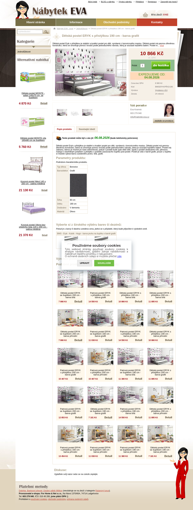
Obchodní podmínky (116, 22)
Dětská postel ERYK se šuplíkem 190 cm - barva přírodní (160, 449)
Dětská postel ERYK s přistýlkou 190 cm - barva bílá (130, 295)
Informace (76, 22)
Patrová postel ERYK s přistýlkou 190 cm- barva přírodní (130, 333)
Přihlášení (140, 2)
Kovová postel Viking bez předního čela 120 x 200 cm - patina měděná (33, 226)
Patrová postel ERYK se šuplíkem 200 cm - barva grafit (70, 411)
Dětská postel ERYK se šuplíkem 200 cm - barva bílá (70, 295)
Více (162, 45)
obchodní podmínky (57, 499)
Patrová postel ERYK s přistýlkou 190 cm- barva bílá (130, 411)
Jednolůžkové (24, 51)
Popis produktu (64, 129)
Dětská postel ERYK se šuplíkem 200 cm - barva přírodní (70, 333)
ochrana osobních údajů (77, 499)
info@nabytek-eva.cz (139, 117)
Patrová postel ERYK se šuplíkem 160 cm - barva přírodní (100, 449)
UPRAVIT (84, 263)
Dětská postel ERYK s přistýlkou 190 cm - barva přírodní (160, 333)
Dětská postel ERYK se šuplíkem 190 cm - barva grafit (100, 411)
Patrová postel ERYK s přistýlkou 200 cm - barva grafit (70, 372)
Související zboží (87, 129)
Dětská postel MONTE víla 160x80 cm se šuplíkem (33, 139)
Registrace (152, 2)
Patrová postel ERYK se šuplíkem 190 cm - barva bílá (130, 372)
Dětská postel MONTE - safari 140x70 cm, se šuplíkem (33, 95)
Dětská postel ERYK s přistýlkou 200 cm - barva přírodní (160, 411)
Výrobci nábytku (125, 2)
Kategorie (20, 39)
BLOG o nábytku (108, 2)
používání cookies (39, 499)
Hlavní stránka (35, 22)
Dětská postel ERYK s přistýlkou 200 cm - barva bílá (160, 295)
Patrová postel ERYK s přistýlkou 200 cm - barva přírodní (100, 372)
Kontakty (157, 22)
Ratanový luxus (102, 490)
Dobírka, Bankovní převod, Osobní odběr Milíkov (40, 490)
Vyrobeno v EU (161, 90)
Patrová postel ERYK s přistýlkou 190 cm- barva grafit (100, 295)
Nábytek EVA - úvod (65, 29)
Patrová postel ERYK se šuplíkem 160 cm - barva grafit (100, 333)
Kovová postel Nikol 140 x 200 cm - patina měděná (33, 182)
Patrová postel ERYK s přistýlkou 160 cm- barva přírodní (70, 449)
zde (119, 256)
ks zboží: (159, 14)
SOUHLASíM (104, 263)
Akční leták (92, 2)
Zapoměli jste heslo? (169, 2)
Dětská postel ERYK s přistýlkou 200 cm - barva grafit (160, 372)
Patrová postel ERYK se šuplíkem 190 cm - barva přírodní (130, 449)
